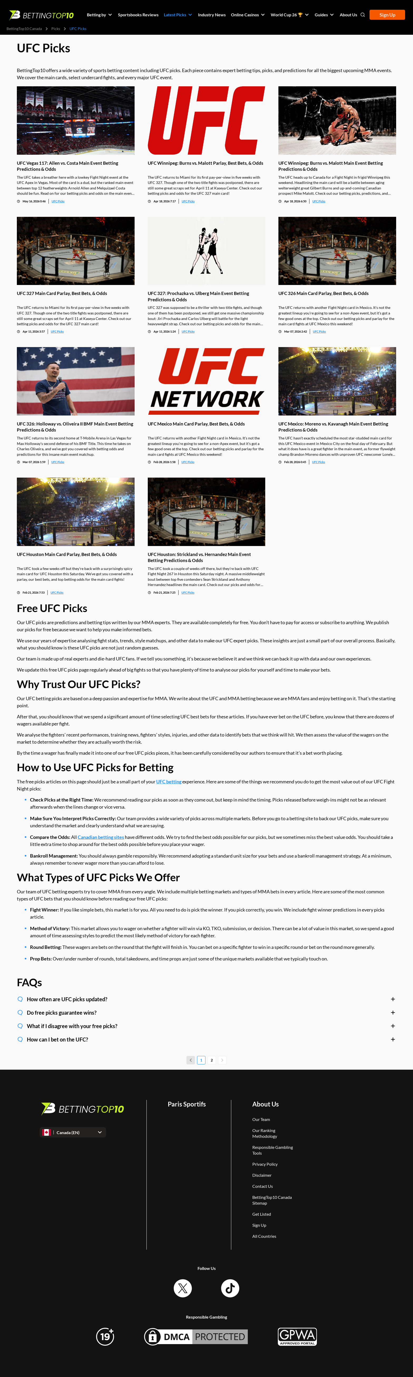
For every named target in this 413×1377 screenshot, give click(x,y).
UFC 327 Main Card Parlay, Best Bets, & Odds (62, 293)
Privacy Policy (265, 1163)
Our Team (261, 1119)
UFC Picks (58, 201)
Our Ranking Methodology (264, 1133)
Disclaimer (262, 1175)
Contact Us (262, 1186)
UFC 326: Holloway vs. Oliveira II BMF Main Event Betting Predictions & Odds (75, 427)
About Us (265, 1104)
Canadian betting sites (101, 837)
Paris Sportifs (187, 1104)
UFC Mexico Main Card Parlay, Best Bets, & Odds (196, 424)
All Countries (264, 1236)
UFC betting (168, 781)
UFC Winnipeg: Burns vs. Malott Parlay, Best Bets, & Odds (205, 163)
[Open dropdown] (73, 1132)
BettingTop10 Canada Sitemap (272, 1200)
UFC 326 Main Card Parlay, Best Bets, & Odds (323, 293)
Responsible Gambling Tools (272, 1150)
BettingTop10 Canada (24, 28)
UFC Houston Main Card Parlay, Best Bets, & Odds (67, 554)
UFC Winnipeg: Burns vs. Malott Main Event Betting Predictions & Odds (330, 166)
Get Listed (261, 1213)
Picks (55, 28)
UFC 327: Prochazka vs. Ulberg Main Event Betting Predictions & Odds (198, 296)
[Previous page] (190, 1060)
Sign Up (387, 15)
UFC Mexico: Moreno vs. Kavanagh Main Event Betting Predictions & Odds (333, 427)
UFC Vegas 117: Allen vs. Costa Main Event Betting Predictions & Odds (67, 166)
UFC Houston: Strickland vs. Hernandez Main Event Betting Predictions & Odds (199, 557)
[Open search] (362, 14)
